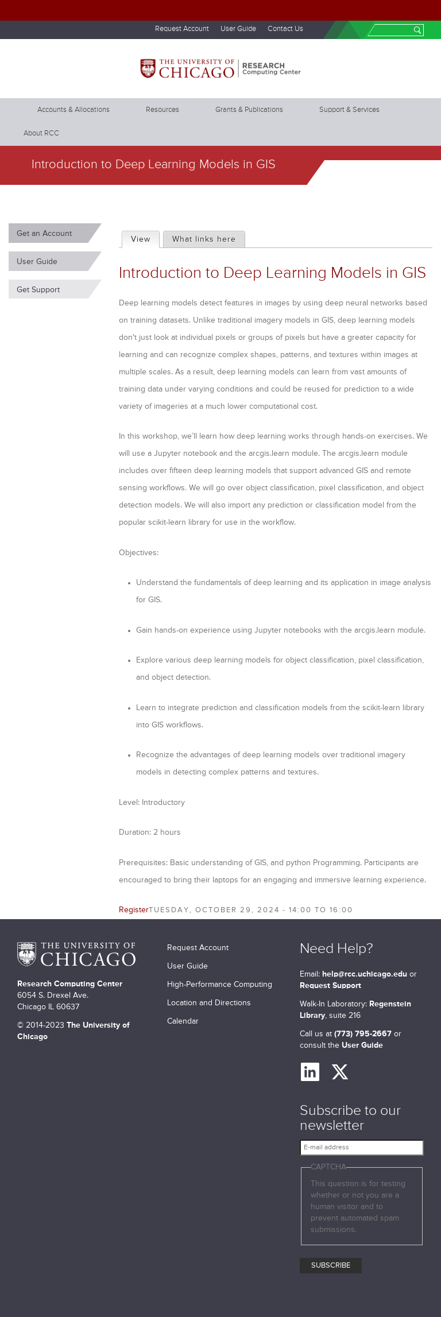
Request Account (182, 29)
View (144, 237)
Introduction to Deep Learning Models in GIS (272, 273)
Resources (162, 110)
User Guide (238, 29)
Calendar (183, 1021)
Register (134, 910)
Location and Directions (209, 1003)
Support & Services (349, 110)
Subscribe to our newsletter (350, 1118)
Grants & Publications (249, 110)
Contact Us (285, 29)
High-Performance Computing (219, 985)
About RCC (41, 133)
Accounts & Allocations (73, 110)
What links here (204, 239)
